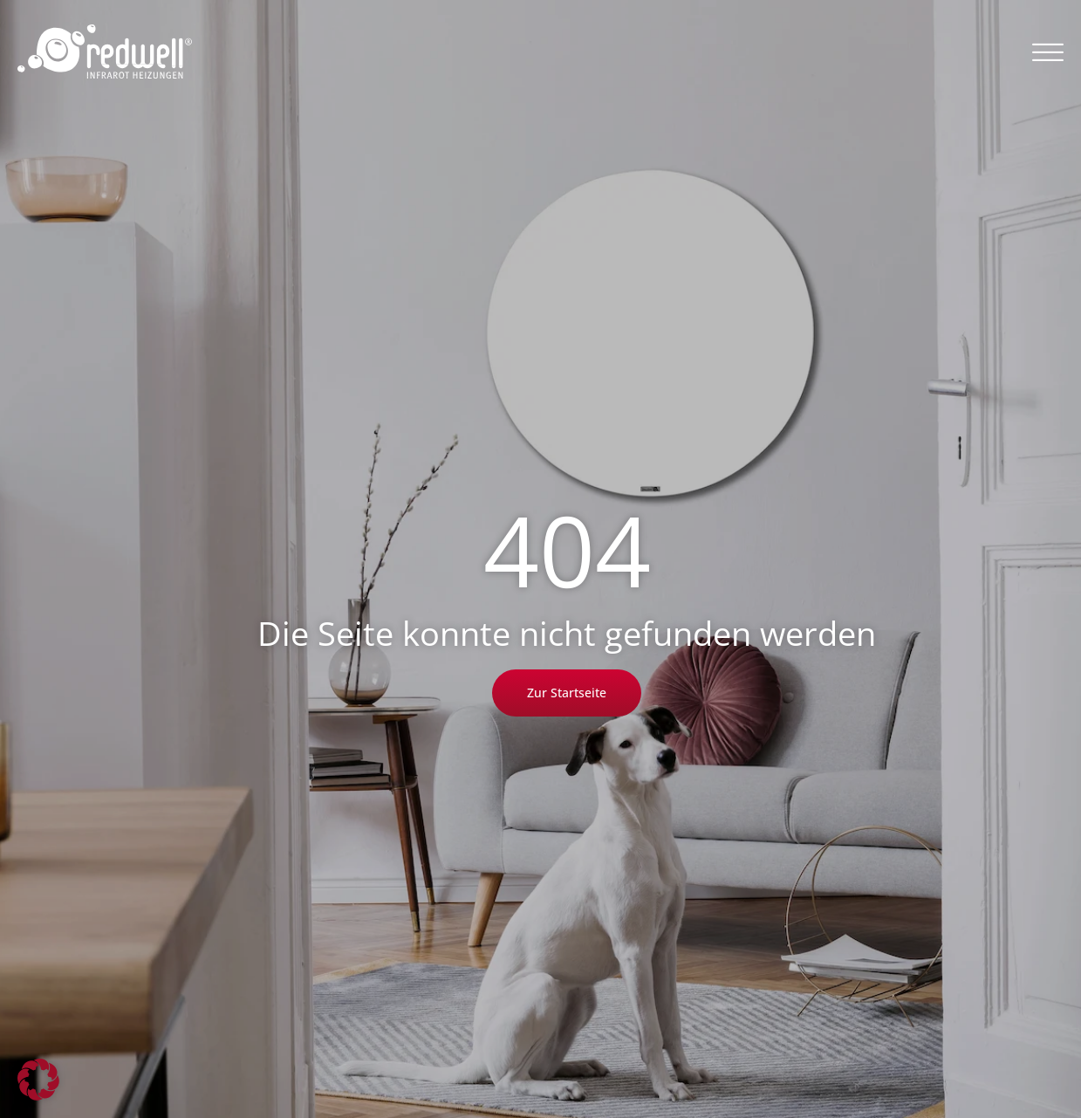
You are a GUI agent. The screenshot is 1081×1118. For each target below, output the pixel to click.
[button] (1048, 51)
